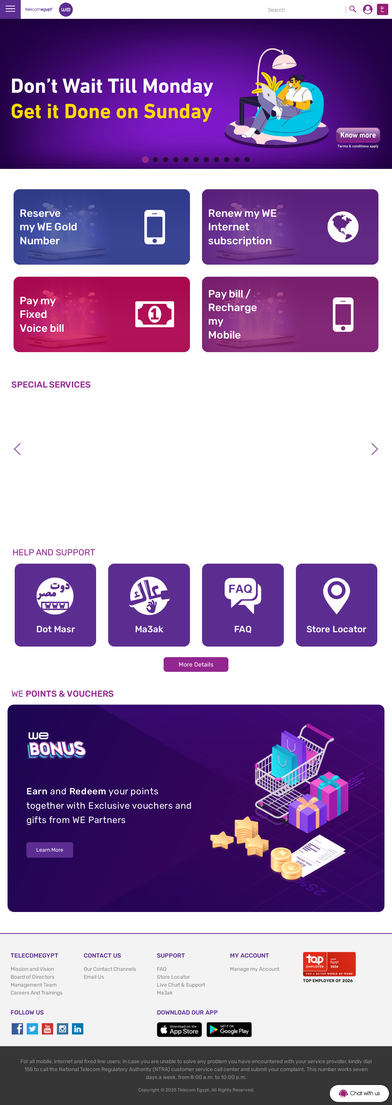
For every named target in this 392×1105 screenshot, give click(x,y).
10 (237, 159)
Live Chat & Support (181, 985)
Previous (17, 449)
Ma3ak (165, 993)
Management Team (34, 985)
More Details (196, 664)
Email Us (94, 977)
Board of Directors (32, 977)
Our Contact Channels (110, 969)
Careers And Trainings (37, 993)
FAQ (161, 969)
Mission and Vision (32, 969)
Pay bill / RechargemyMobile (232, 314)
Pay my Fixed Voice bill (42, 314)
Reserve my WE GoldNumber (48, 227)
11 (247, 159)
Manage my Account (254, 969)
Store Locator (173, 977)
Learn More (49, 850)
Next (375, 449)
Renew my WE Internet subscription (242, 227)
